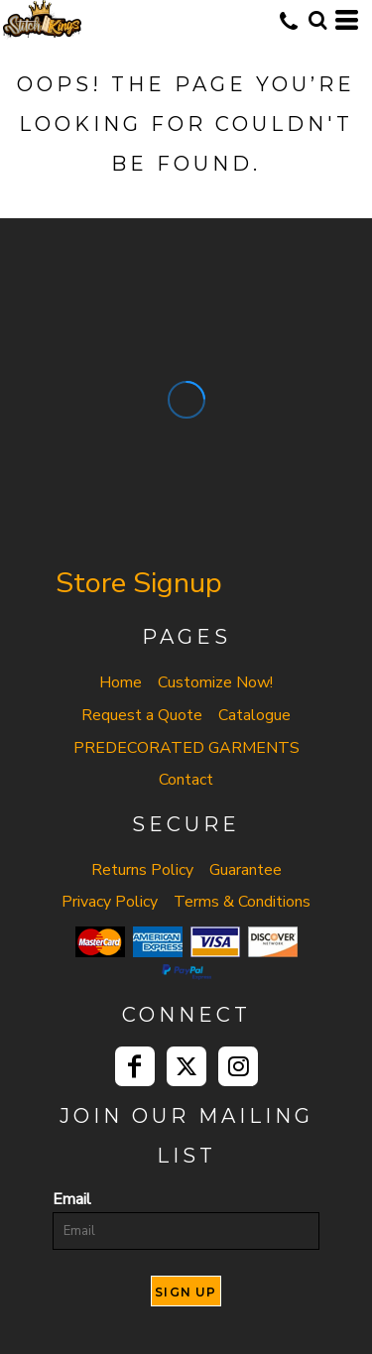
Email (72, 1199)
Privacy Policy (110, 902)
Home (120, 682)
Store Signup (139, 582)
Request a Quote (141, 715)
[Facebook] (135, 1066)
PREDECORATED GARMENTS (186, 748)
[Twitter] (186, 1066)
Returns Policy (142, 870)
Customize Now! (215, 682)
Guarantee (245, 870)
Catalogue (254, 715)
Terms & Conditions (242, 902)
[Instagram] (238, 1066)
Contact (186, 780)
